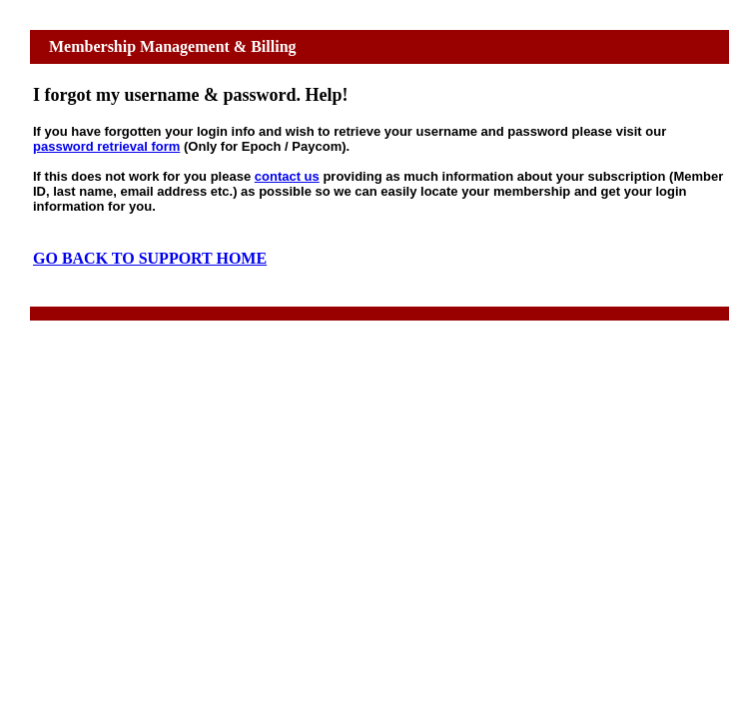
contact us (287, 176)
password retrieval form (106, 146)
